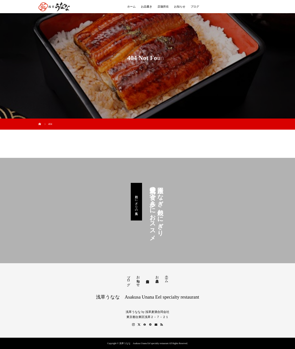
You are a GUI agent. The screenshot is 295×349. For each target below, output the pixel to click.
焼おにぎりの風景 (136, 201)
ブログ (195, 6)
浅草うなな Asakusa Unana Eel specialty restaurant (147, 297)
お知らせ (179, 6)
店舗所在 (163, 6)
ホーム (131, 6)
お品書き (146, 6)
